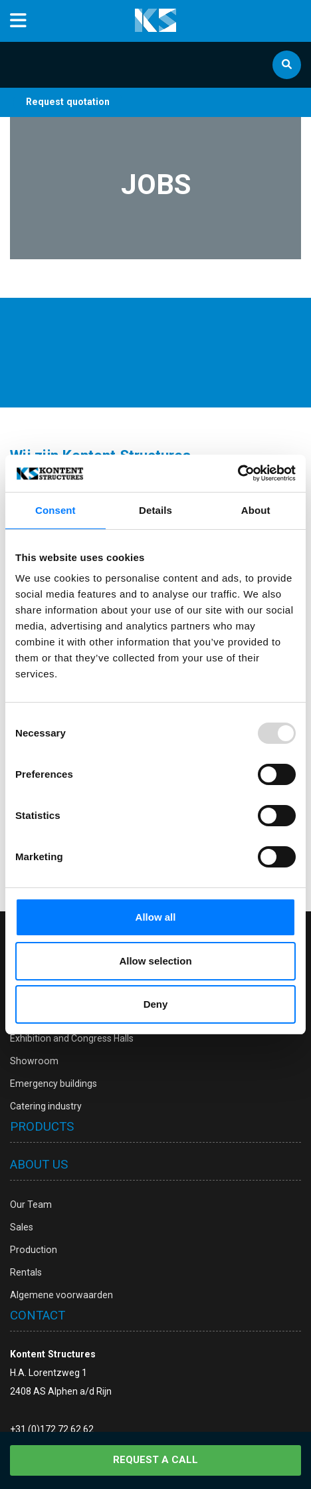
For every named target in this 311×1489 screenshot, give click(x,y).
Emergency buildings (53, 1083)
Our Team (31, 1204)
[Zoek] (286, 65)
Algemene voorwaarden (61, 1295)
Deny (156, 1004)
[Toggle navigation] (18, 21)
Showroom (34, 1061)
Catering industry (46, 1106)
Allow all (156, 917)
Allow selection (155, 961)
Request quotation (68, 101)
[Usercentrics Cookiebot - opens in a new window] (237, 473)
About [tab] (255, 510)
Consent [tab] (55, 510)
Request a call (155, 1460)
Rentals (26, 1272)
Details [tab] (155, 510)
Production (33, 1249)
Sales (21, 1227)
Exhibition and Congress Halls (72, 1038)
